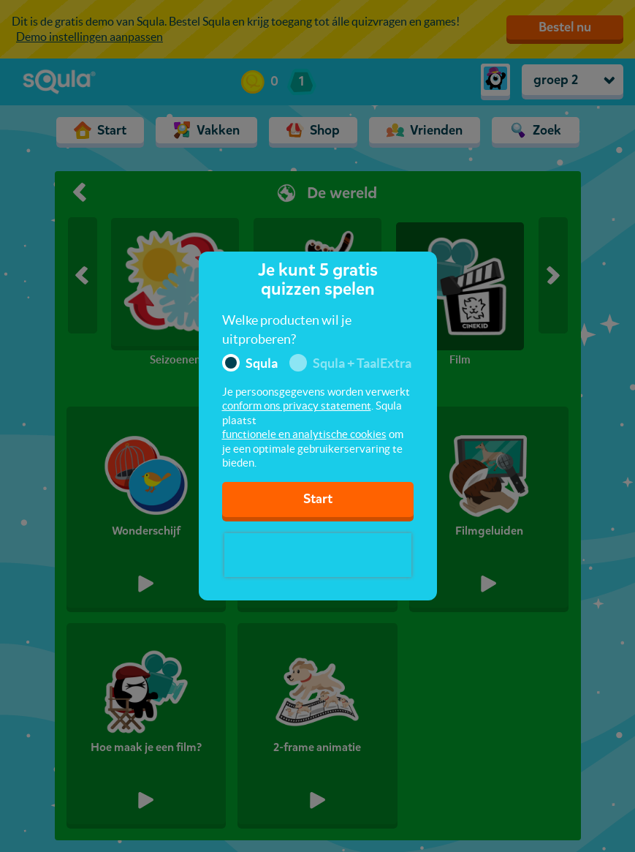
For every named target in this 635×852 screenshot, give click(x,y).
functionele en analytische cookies (304, 434)
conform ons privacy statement (296, 405)
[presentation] (317, 555)
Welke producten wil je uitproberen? (286, 329)
